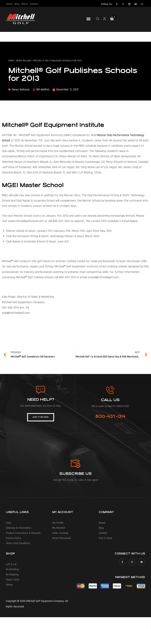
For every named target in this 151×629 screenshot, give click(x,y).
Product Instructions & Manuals (23, 533)
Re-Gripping (12, 574)
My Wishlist (58, 528)
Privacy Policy (13, 538)
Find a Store (105, 538)
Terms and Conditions (18, 543)
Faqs (8, 523)
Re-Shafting (12, 569)
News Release (23, 60)
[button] (88, 19)
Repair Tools (12, 579)
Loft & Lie (11, 564)
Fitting (9, 585)
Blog (16, 4)
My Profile (58, 523)
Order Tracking (60, 533)
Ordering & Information (18, 528)
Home (9, 4)
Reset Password (61, 538)
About (24, 4)
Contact (34, 4)
